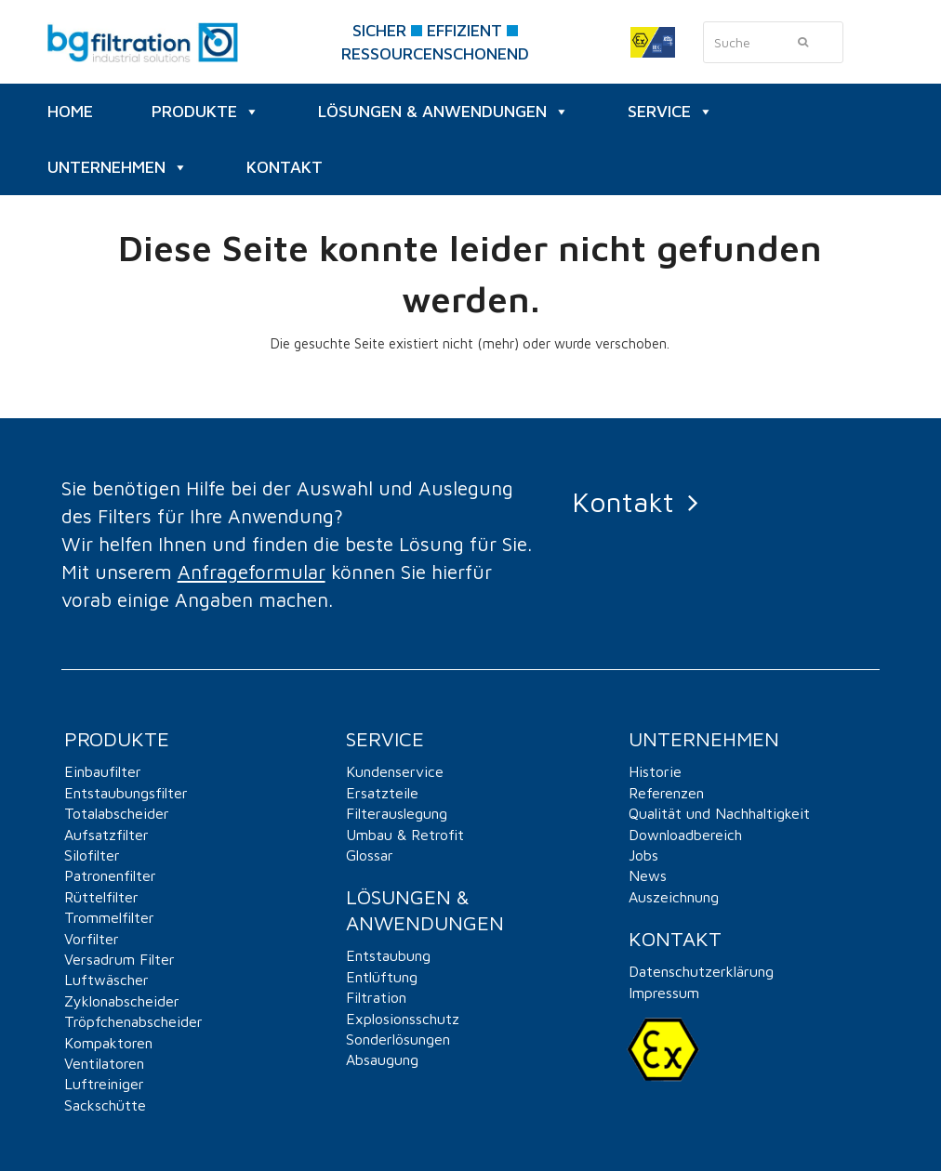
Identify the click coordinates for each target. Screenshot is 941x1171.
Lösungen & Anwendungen (443, 111)
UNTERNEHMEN (117, 167)
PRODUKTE (205, 111)
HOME (70, 111)
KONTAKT (284, 167)
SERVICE (670, 111)
